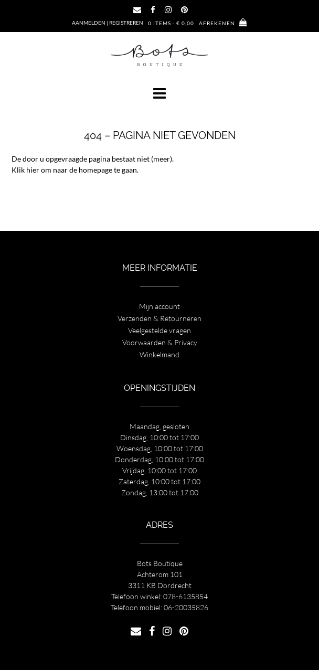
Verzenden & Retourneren (159, 318)
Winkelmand (159, 354)
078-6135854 (185, 596)
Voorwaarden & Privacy (159, 342)
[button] (159, 93)
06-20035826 (186, 607)
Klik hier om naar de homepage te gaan (74, 169)
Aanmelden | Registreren (107, 22)
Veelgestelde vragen (159, 330)
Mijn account (159, 306)
